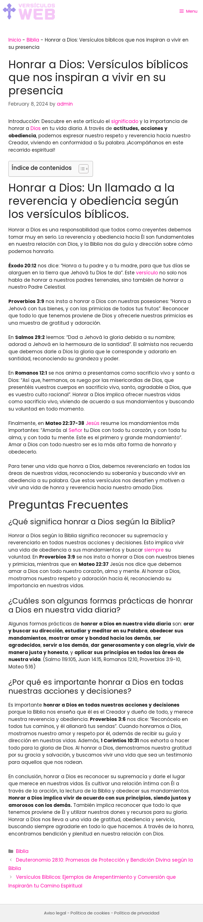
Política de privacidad (136, 913)
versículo (147, 272)
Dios (36, 128)
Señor (75, 430)
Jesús (92, 423)
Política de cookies (90, 913)
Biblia (33, 40)
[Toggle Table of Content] (80, 169)
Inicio (14, 40)
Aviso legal (55, 913)
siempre (154, 550)
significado (124, 121)
